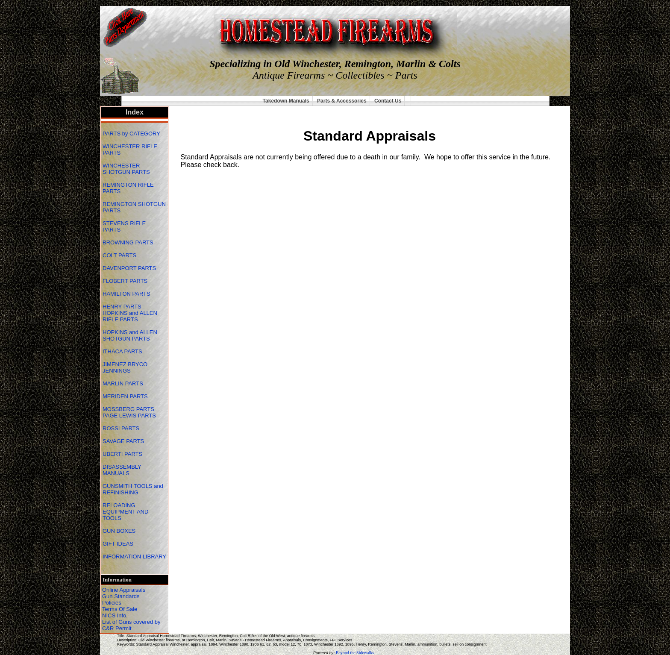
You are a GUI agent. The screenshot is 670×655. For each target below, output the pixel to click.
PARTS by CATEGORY (132, 133)
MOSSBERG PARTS (128, 409)
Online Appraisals (123, 590)
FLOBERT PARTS (125, 281)
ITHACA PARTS (123, 351)
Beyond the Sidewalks (355, 652)
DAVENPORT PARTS (129, 268)
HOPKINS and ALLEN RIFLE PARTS (130, 316)
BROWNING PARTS (128, 242)
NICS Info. (115, 615)
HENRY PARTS (123, 306)
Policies (111, 602)
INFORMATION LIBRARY (134, 556)
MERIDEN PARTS (126, 396)
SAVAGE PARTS (124, 441)
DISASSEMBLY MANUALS (122, 470)
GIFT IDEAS (119, 543)
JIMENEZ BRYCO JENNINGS (125, 367)
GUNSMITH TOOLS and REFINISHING (133, 489)
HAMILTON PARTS (126, 294)
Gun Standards (120, 596)
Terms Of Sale (119, 609)
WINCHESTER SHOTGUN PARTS (127, 168)
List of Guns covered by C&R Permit (131, 625)
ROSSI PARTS (121, 428)
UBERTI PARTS (123, 454)
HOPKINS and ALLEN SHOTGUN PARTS (130, 335)
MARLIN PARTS (123, 383)
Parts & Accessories (342, 101)
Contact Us (387, 101)
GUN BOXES (120, 531)
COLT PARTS (119, 255)
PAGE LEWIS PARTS (130, 415)
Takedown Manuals (286, 101)
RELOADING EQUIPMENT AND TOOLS (125, 511)
